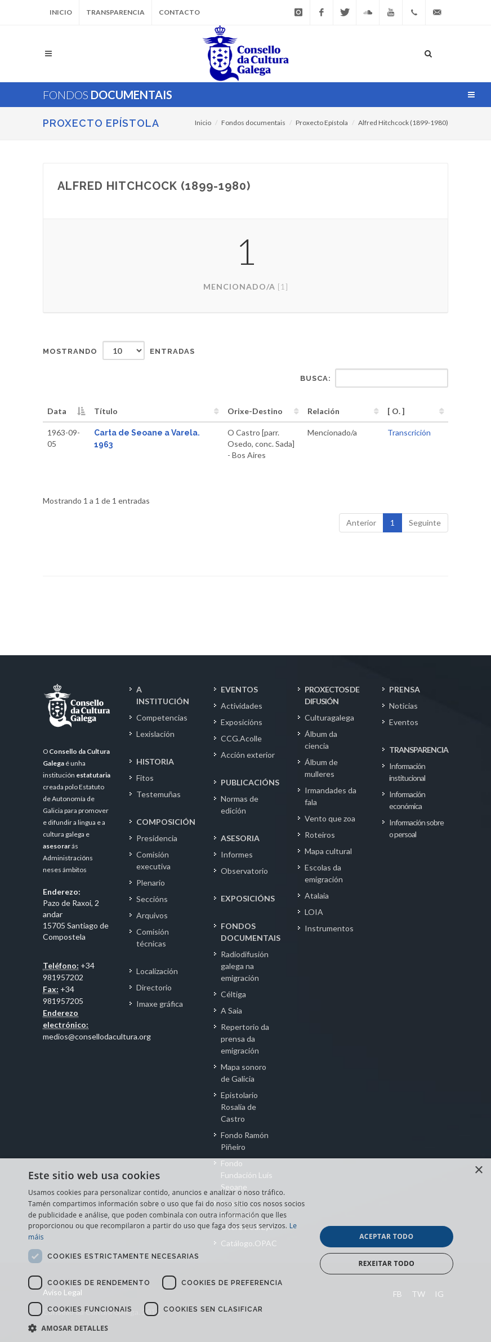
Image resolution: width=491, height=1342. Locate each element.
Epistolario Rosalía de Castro (239, 1106)
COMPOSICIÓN (165, 821)
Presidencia (156, 838)
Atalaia (317, 895)
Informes (237, 854)
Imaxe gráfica (159, 1003)
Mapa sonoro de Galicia (243, 1072)
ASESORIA (240, 838)
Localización (157, 971)
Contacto (179, 12)
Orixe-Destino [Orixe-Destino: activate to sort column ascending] (255, 411)
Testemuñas (158, 794)
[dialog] (245, 1250)
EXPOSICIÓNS (248, 898)
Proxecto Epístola (101, 123)
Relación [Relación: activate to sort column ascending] (323, 411)
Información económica (407, 800)
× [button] (478, 1170)
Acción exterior (248, 754)
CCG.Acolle (241, 738)
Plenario (150, 882)
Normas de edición (239, 804)
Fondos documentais (253, 122)
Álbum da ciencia (321, 739)
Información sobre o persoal (416, 828)
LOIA (314, 912)
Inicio (61, 12)
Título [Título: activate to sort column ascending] (106, 411)
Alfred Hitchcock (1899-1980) (403, 122)
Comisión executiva (153, 860)
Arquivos (152, 915)
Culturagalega (329, 717)
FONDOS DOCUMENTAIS (250, 932)
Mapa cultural (328, 851)
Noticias (403, 705)
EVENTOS (239, 689)
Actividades (241, 705)
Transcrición (409, 432)
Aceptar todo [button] (386, 1236)
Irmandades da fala (330, 796)
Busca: (374, 378)
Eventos (403, 722)
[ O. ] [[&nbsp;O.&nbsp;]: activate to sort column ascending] (396, 411)
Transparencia (115, 12)
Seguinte (425, 522)
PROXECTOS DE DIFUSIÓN (332, 695)
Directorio (154, 987)
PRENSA (404, 689)
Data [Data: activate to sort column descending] (56, 411)
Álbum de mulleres (321, 768)
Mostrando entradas (119, 350)
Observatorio (244, 871)
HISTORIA (155, 761)
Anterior (361, 522)
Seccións (152, 899)
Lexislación (155, 734)
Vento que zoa (330, 818)
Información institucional (407, 772)
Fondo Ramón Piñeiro (245, 1141)
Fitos (145, 778)
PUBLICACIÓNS (250, 782)
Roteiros (320, 834)
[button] (167, 1328)
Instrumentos (329, 928)
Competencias (162, 717)
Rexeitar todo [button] (386, 1263)
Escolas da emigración (324, 873)
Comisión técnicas (152, 937)
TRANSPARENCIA (418, 749)
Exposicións (241, 722)
